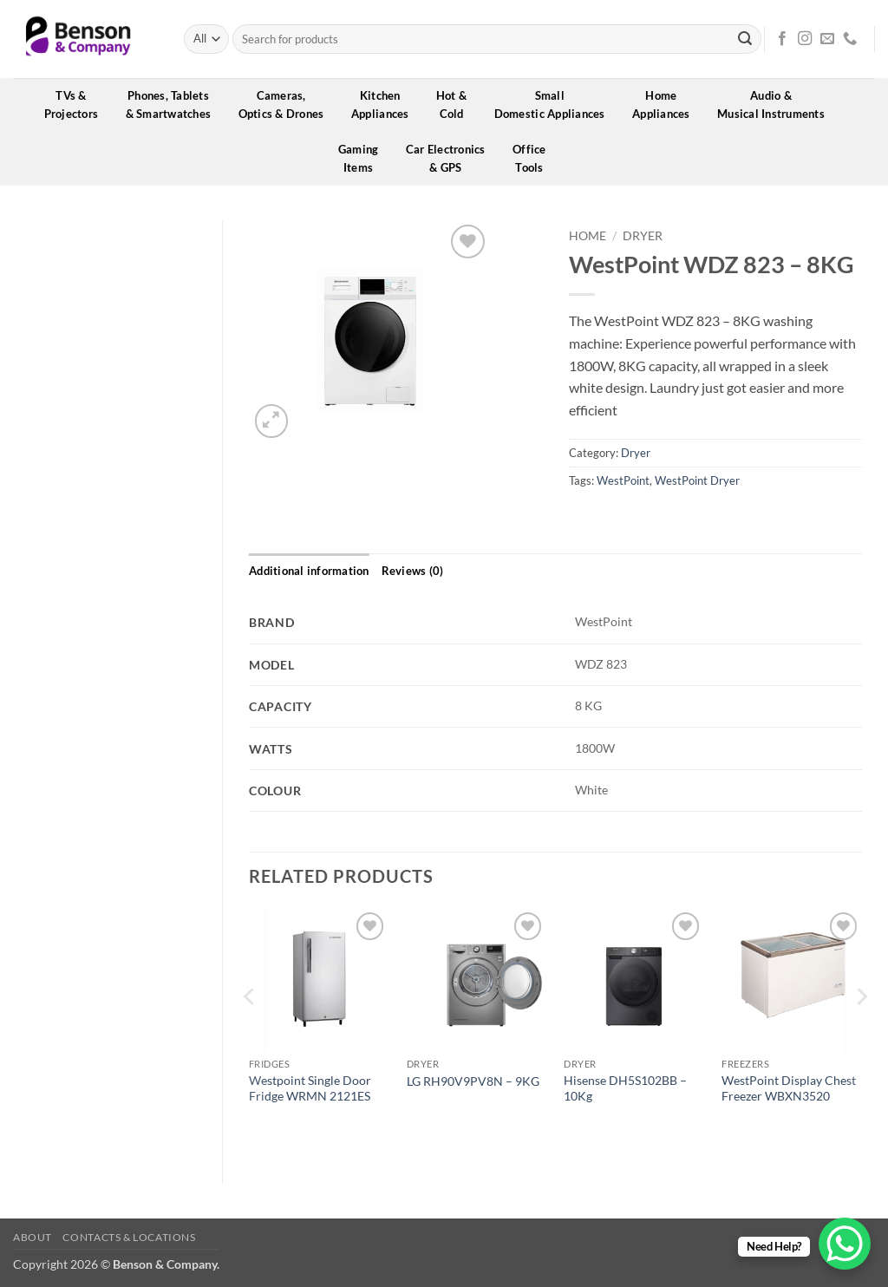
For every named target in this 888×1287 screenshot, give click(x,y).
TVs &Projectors (77, 104)
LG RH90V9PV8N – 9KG (473, 1081)
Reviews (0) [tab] (413, 571)
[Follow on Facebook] (782, 39)
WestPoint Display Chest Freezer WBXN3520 (789, 1088)
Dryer (643, 236)
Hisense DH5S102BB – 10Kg (625, 1088)
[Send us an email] (827, 39)
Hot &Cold (457, 104)
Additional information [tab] (309, 571)
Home (587, 236)
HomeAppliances (667, 104)
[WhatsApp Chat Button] (845, 1244)
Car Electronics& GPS (451, 158)
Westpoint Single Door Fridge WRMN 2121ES (310, 1088)
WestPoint (623, 480)
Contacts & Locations (128, 1237)
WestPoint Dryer (697, 480)
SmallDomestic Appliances (555, 104)
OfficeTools (535, 158)
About (32, 1237)
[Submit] (745, 39)
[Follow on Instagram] (805, 39)
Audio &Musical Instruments (776, 104)
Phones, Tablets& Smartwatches (174, 104)
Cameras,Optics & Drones (287, 104)
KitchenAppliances (386, 104)
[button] (272, 421)
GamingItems (364, 158)
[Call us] (850, 39)
